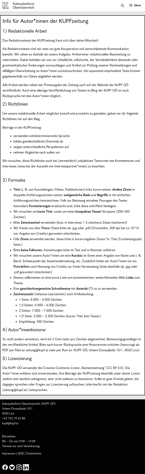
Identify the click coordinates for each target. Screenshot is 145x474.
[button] (122, 6)
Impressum (8, 453)
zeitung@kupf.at (37, 350)
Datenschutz (33, 453)
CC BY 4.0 (115, 368)
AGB (21, 453)
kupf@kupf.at (10, 423)
